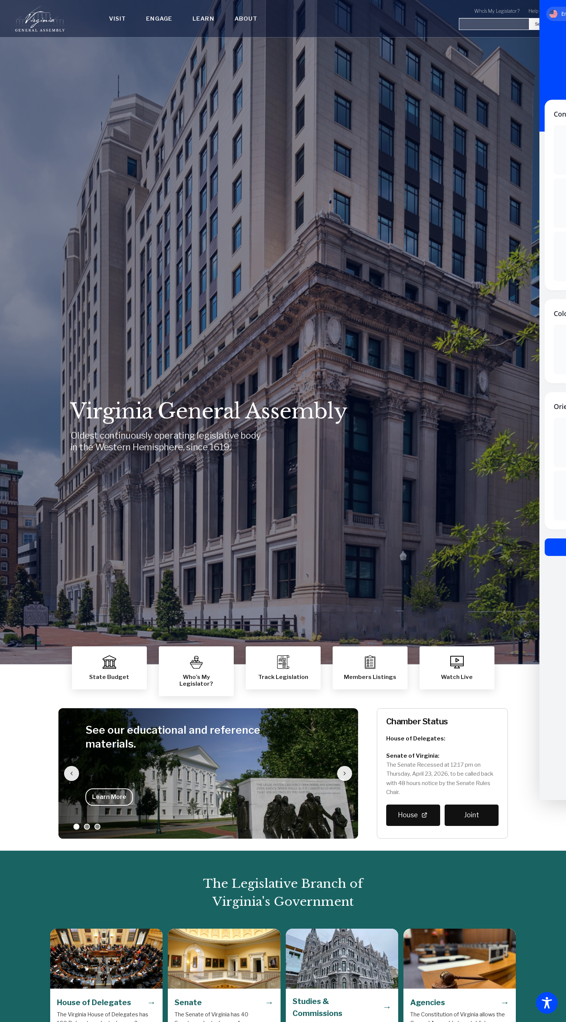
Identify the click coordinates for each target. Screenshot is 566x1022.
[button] (370, 667)
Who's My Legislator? (497, 11)
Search (541, 24)
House (413, 815)
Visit (117, 18)
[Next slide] (344, 773)
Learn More (109, 796)
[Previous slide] (71, 773)
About (246, 18)
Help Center (542, 11)
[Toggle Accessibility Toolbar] (547, 1003)
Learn (203, 18)
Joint (471, 815)
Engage (159, 18)
